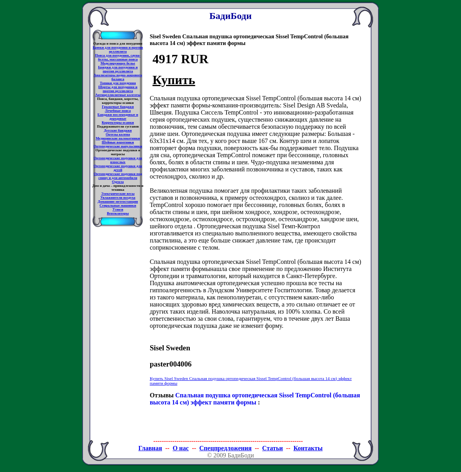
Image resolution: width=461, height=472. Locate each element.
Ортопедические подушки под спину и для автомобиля (118, 176)
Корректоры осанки (118, 122)
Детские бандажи (118, 130)
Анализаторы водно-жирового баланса (118, 77)
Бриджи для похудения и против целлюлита (118, 69)
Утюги (117, 209)
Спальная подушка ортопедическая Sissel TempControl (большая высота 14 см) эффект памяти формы (255, 399)
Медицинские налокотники (118, 138)
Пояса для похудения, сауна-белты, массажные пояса (118, 57)
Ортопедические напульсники (118, 146)
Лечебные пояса (117, 111)
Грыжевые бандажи (118, 107)
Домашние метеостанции (118, 201)
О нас (181, 448)
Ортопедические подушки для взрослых (118, 160)
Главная (150, 448)
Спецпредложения (225, 448)
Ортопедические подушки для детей (118, 168)
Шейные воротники (118, 142)
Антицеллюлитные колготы (118, 95)
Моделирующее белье (117, 63)
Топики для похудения (118, 83)
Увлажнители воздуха (118, 197)
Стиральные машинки (118, 205)
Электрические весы (118, 194)
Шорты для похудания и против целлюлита (118, 89)
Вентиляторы (118, 213)
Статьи (272, 448)
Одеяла (118, 182)
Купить (174, 80)
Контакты (308, 448)
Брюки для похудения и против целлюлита (118, 49)
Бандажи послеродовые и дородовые (118, 116)
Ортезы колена (118, 134)
